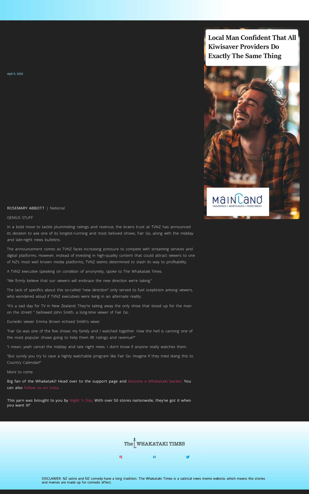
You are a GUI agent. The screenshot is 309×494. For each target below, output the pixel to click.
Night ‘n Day (81, 400)
